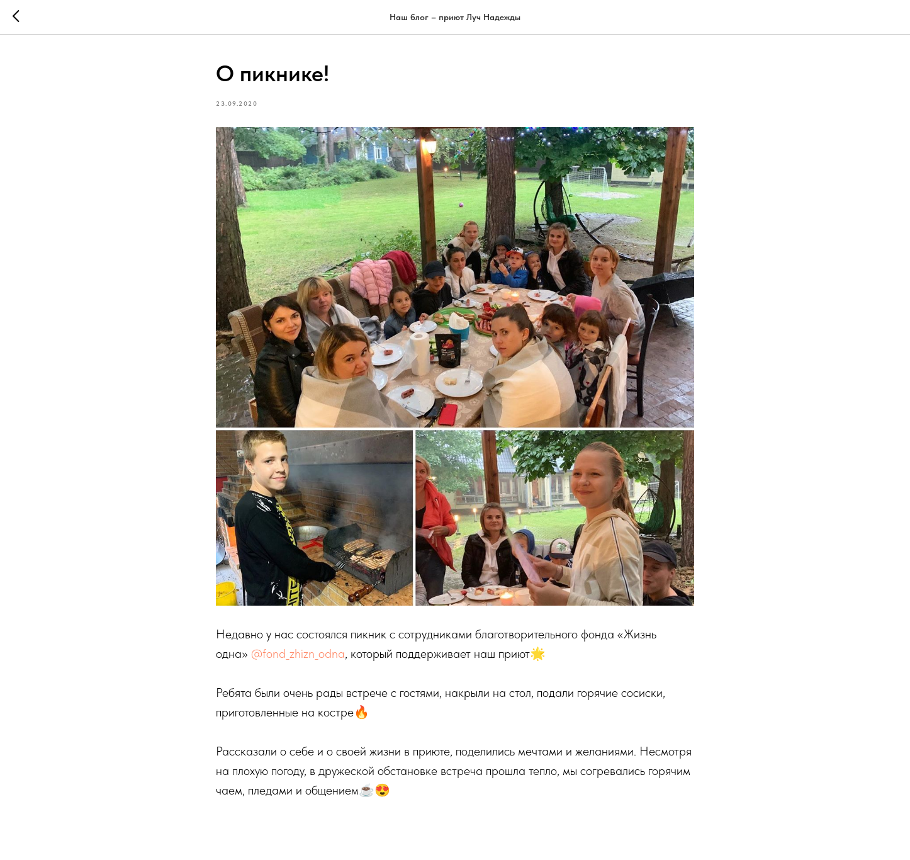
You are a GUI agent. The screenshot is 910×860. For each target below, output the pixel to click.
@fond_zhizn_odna (298, 653)
